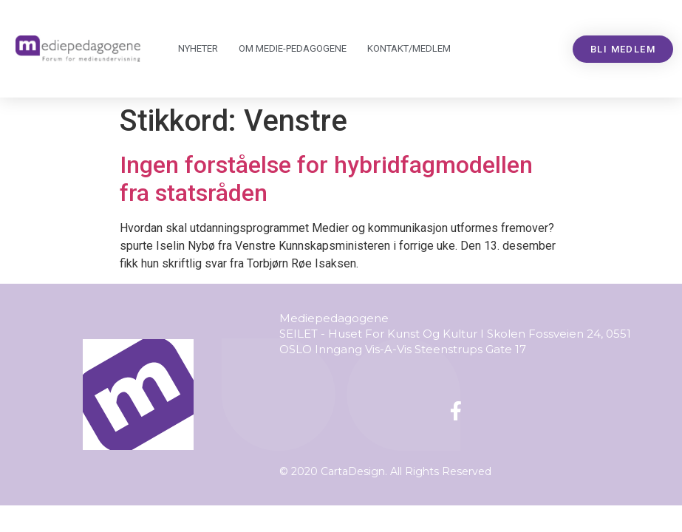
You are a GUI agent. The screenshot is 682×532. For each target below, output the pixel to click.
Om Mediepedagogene (293, 48)
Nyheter (198, 48)
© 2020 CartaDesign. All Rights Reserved (385, 471)
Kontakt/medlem (409, 48)
